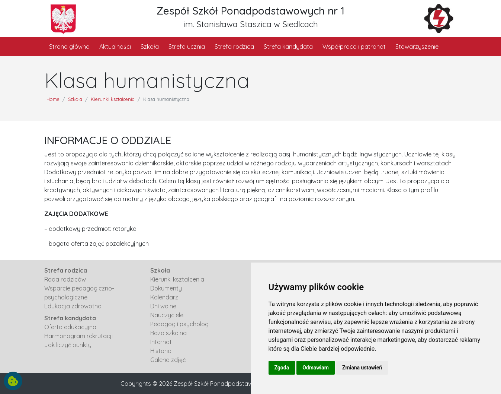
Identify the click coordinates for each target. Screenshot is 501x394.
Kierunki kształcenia (113, 99)
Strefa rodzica (234, 46)
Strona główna (69, 46)
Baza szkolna (168, 333)
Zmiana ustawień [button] (362, 368)
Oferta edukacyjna (70, 327)
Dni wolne (163, 306)
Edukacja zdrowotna (73, 306)
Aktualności (115, 46)
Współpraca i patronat (354, 46)
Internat (161, 342)
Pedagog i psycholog (179, 324)
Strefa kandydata (288, 46)
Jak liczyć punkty (67, 345)
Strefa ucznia (186, 46)
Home (53, 99)
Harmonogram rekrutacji (78, 336)
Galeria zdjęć (168, 359)
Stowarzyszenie (417, 46)
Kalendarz (164, 297)
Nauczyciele (166, 315)
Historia (160, 351)
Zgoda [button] (281, 368)
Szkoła (150, 46)
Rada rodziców (65, 279)
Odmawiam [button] (315, 368)
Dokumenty (166, 288)
